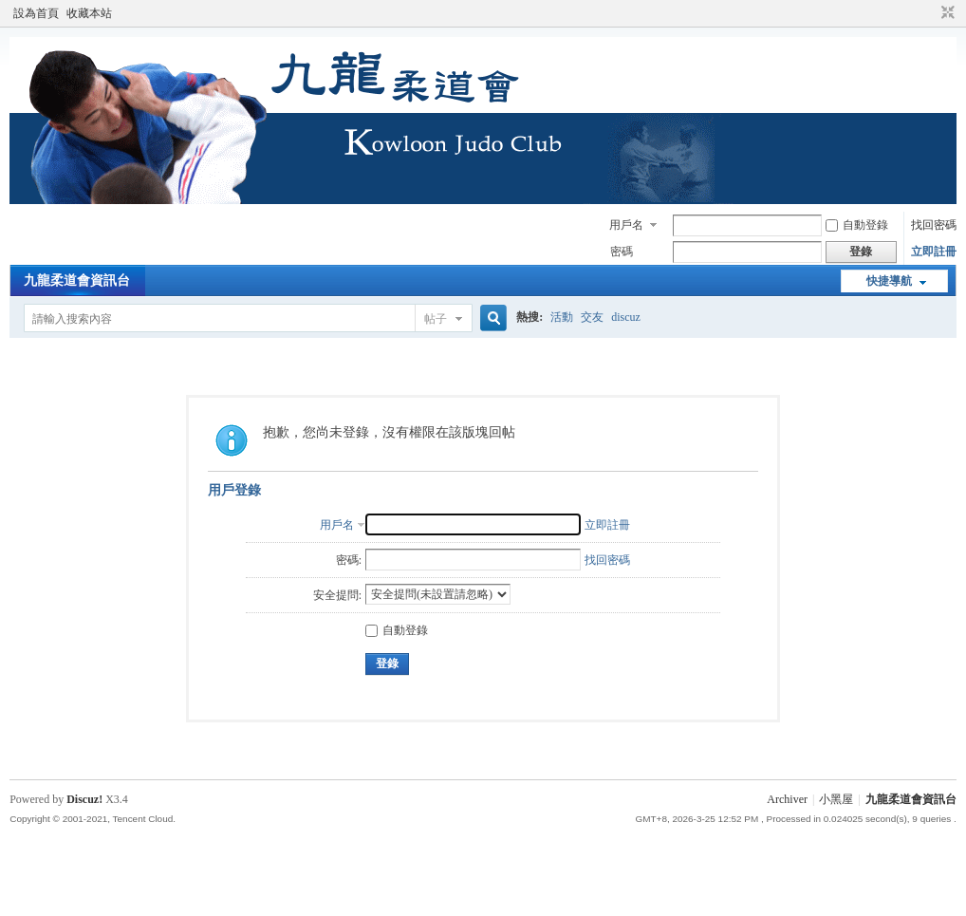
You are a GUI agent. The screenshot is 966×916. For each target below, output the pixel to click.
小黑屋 (836, 799)
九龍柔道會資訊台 (77, 280)
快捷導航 (889, 281)
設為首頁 (36, 13)
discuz (626, 317)
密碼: (349, 560)
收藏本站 (89, 13)
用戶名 (626, 225)
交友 (592, 317)
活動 (561, 317)
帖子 (435, 319)
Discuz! (84, 799)
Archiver (787, 799)
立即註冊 (934, 251)
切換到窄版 (946, 13)
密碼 (621, 251)
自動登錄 (857, 225)
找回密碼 (934, 225)
